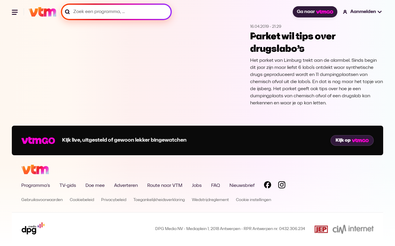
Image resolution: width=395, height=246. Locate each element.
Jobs (197, 185)
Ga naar (315, 11)
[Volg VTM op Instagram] (281, 186)
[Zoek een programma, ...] (116, 12)
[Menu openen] (15, 11)
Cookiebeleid (82, 200)
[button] (362, 11)
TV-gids (67, 185)
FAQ (215, 185)
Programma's (35, 185)
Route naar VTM (164, 185)
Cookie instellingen (253, 200)
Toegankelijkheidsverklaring (159, 200)
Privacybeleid (113, 200)
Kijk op (352, 140)
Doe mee (95, 185)
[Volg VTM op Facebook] (267, 186)
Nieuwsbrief (242, 185)
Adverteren (126, 185)
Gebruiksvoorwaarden (42, 200)
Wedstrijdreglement (210, 200)
